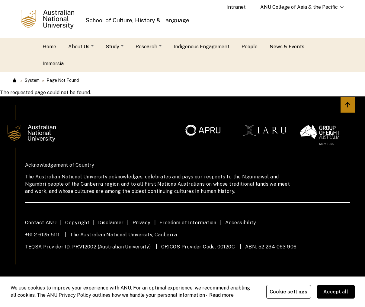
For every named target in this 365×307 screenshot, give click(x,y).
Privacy (142, 222)
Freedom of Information (187, 222)
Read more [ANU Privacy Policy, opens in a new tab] (221, 295)
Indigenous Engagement (201, 47)
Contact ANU (40, 222)
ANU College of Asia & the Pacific (299, 9)
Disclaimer (110, 222)
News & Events (287, 47)
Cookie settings (288, 292)
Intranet (236, 7)
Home (49, 47)
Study (114, 47)
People (250, 47)
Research (149, 47)
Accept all (335, 292)
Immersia (53, 63)
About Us (81, 47)
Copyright (77, 222)
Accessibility (240, 222)
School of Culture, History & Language (137, 20)
